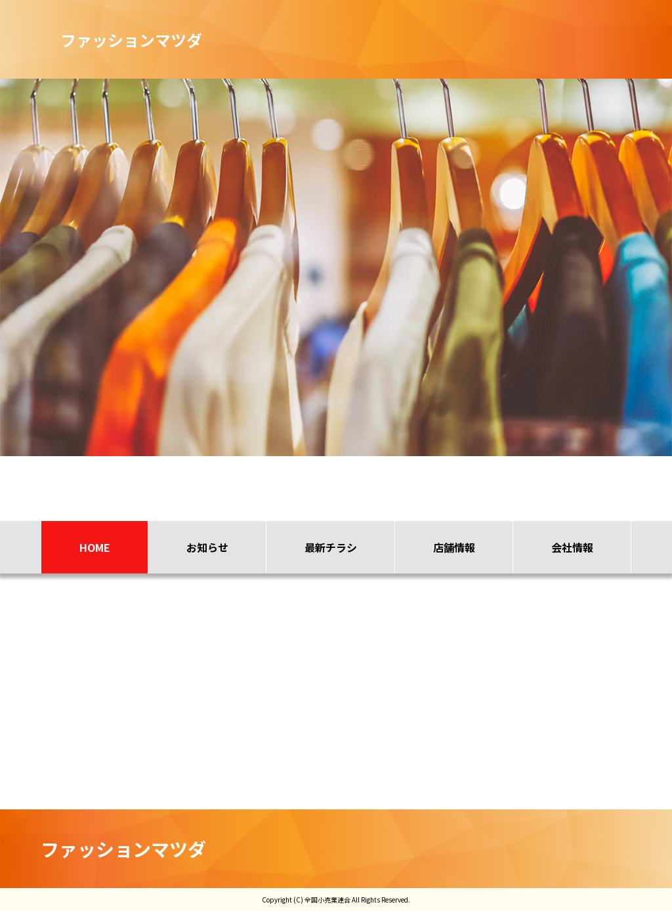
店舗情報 (454, 547)
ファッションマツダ (123, 849)
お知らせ (207, 547)
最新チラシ (330, 547)
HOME (94, 547)
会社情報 (572, 547)
